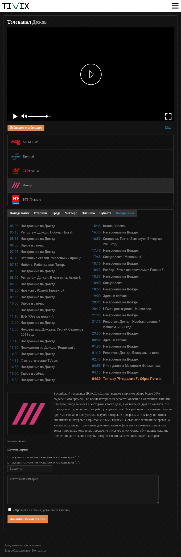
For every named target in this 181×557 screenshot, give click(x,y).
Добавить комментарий (27, 519)
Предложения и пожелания (22, 545)
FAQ (168, 127)
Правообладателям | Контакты (25, 550)
